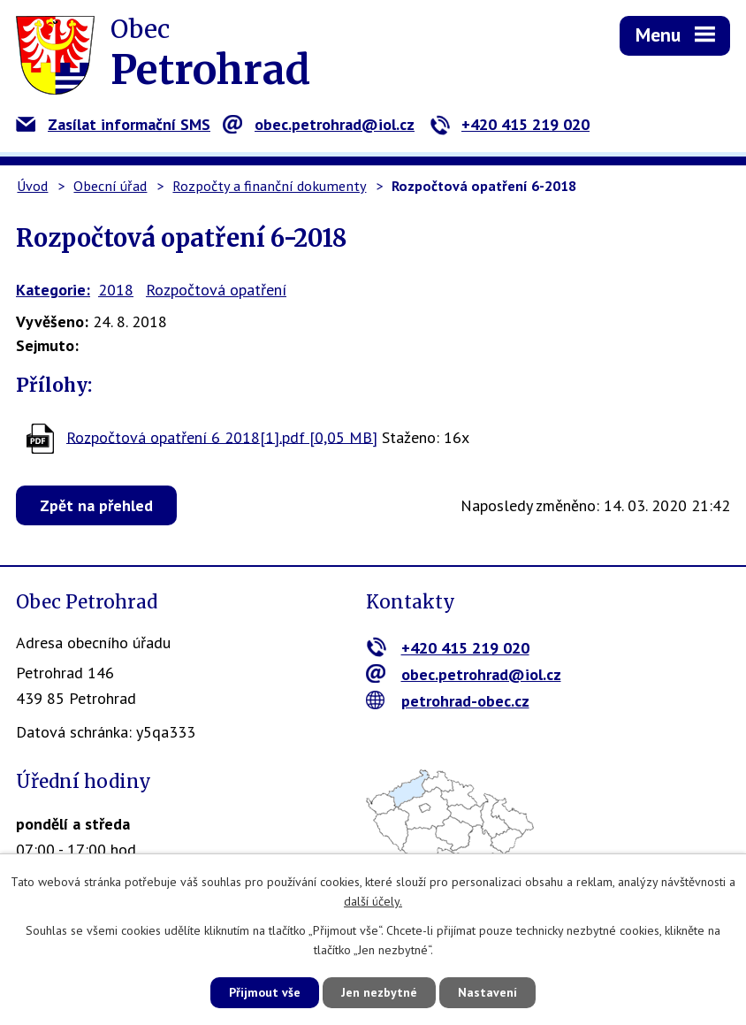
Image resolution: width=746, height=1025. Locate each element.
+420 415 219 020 (510, 124)
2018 (115, 289)
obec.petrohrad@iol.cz (319, 124)
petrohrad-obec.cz (447, 701)
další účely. (373, 902)
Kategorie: (53, 289)
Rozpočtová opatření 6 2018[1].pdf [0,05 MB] (221, 436)
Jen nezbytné (379, 992)
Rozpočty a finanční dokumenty (269, 186)
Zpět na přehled (96, 505)
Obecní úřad (110, 186)
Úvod (32, 186)
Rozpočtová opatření (216, 289)
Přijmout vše (265, 992)
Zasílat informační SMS (113, 124)
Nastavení (487, 992)
